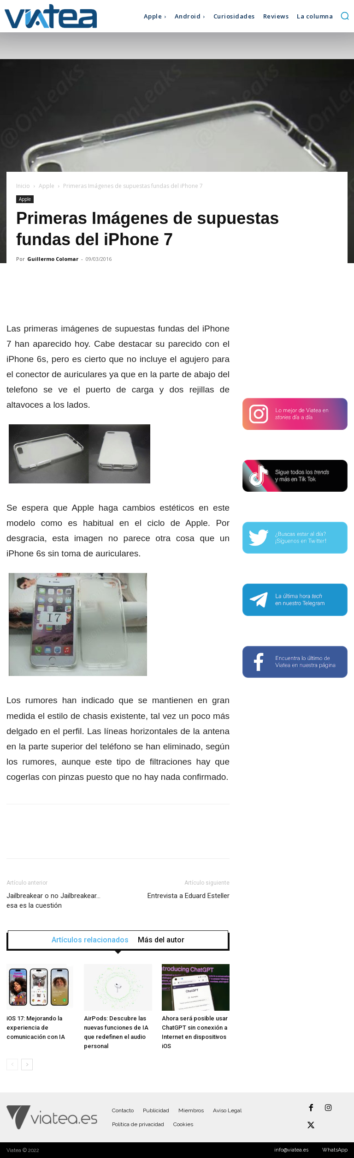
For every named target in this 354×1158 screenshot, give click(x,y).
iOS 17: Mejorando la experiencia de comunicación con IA (35, 1027)
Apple (46, 186)
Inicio (23, 186)
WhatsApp (335, 1150)
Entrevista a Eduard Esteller (189, 896)
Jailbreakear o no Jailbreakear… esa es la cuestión (53, 901)
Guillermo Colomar (52, 258)
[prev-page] (12, 1064)
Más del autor (161, 940)
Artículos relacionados (90, 940)
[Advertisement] (295, 331)
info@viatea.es (291, 1150)
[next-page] (27, 1064)
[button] (344, 15)
